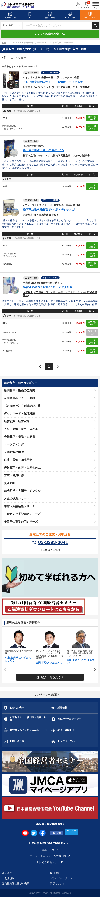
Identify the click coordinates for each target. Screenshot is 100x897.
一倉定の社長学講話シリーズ (22, 513)
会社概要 (7, 873)
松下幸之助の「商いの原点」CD (43, 150)
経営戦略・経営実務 (16, 421)
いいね (56, 833)
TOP (4, 42)
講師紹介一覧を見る (50, 677)
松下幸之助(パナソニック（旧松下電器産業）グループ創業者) (57, 87)
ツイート (71, 831)
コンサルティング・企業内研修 (48, 856)
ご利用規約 (8, 878)
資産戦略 (9, 483)
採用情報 (55, 873)
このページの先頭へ (50, 694)
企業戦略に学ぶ (14, 452)
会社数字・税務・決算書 (19, 436)
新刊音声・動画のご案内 (19, 390)
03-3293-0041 (50, 542)
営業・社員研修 (14, 475)
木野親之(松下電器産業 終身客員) (41, 215)
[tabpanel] (19, 645)
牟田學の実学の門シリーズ (21, 521)
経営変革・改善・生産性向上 (22, 467)
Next (93, 669)
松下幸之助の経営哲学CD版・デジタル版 (49, 209)
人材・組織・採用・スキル (21, 428)
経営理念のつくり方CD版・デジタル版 (47, 287)
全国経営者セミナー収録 (19, 398)
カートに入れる (92, 118)
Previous (4, 669)
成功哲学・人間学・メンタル (22, 490)
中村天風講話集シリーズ (19, 506)
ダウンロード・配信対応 (19, 413)
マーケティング (14, 444)
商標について (57, 883)
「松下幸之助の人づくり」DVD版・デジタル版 (53, 81)
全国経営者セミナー (48, 862)
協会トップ (48, 850)
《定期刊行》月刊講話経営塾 (22, 405)
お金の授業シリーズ (16, 498)
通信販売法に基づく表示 (15, 883)
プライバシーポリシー (62, 878)
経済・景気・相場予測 (18, 459)
